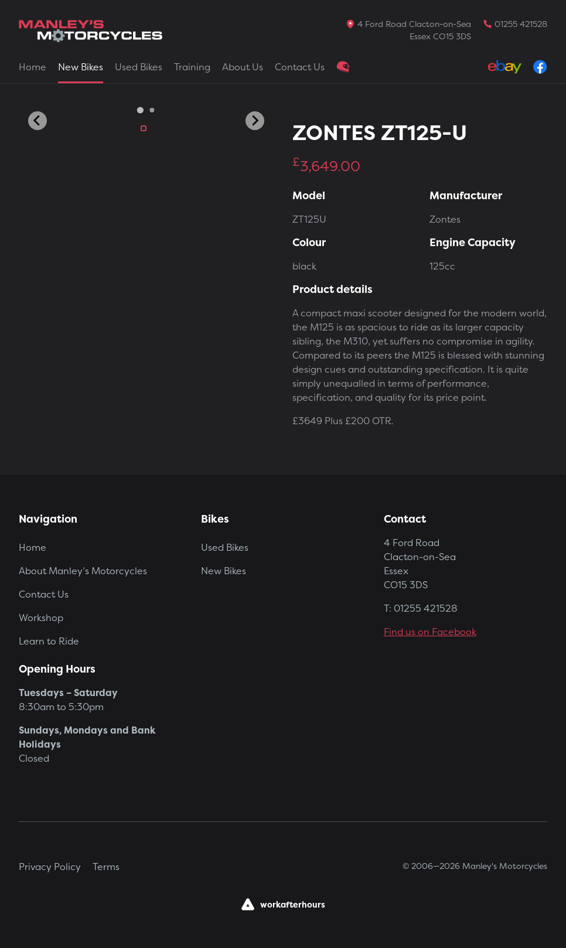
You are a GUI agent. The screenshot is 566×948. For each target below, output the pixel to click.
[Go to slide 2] (152, 110)
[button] (143, 128)
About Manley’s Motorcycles (83, 570)
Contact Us (300, 66)
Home (32, 66)
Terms (106, 866)
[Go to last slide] (37, 120)
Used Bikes (138, 66)
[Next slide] (255, 120)
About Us (242, 66)
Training (192, 66)
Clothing (343, 66)
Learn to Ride (49, 641)
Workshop (41, 617)
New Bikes (80, 66)
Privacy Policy (50, 866)
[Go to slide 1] (140, 110)
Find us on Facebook (430, 631)
